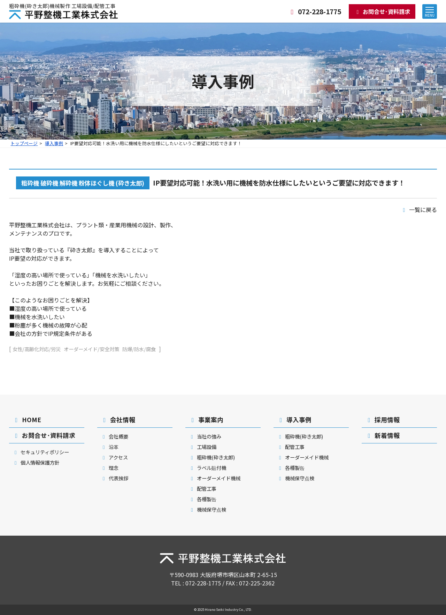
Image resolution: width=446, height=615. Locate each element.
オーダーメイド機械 (214, 478)
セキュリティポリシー (41, 452)
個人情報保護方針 (36, 462)
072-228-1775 (314, 11)
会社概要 (114, 436)
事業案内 (206, 419)
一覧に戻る (418, 209)
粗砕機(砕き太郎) (212, 457)
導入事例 (54, 143)
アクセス (114, 457)
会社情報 (118, 419)
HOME (27, 419)
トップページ (24, 143)
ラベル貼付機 (207, 467)
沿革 (109, 446)
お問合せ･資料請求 (382, 11)
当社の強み (205, 436)
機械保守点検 (207, 509)
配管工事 (202, 488)
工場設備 (202, 446)
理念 (109, 467)
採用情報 (382, 419)
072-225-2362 (257, 583)
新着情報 (382, 435)
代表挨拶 (114, 478)
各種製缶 (202, 499)
